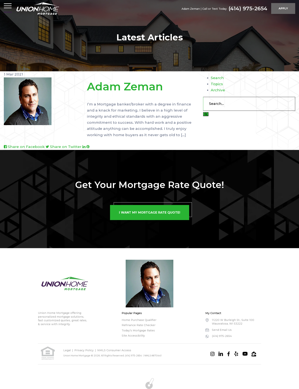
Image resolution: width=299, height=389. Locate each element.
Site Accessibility (133, 335)
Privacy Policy (84, 350)
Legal (67, 350)
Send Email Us (222, 330)
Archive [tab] (218, 90)
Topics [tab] (217, 84)
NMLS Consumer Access (114, 350)
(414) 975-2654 (247, 8)
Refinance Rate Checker (138, 325)
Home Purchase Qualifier (139, 320)
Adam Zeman (125, 86)
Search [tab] (217, 78)
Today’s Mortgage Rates (138, 330)
